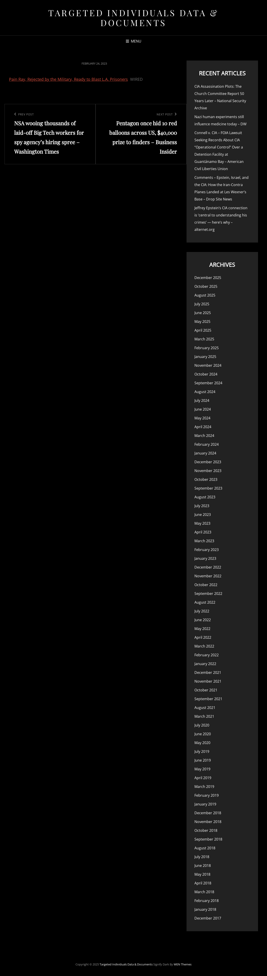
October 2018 (205, 830)
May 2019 (202, 769)
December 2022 (207, 567)
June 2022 (202, 619)
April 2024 (202, 426)
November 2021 (207, 681)
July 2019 (201, 751)
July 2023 (201, 505)
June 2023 (202, 514)
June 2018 (202, 865)
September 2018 (208, 839)
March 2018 (204, 891)
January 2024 (205, 453)
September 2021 (208, 698)
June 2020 (202, 733)
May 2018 (202, 874)
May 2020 (202, 742)
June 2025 (202, 312)
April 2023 (202, 532)
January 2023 (205, 558)
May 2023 (202, 523)
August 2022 (204, 602)
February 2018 (206, 900)
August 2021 (204, 707)
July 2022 (201, 611)
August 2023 (204, 497)
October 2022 (205, 584)
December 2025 (207, 277)
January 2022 (205, 663)
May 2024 (202, 418)
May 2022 (202, 628)
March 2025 (204, 339)
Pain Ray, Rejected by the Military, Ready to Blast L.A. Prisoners (68, 79)
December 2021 (207, 672)
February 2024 (206, 444)
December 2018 (207, 812)
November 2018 (207, 821)
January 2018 (205, 909)
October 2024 (205, 374)
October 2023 (205, 479)
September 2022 (208, 593)
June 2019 (202, 760)
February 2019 (206, 795)
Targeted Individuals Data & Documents (133, 17)
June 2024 (202, 409)
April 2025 (202, 330)
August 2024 (204, 391)
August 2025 (204, 295)
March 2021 (204, 716)
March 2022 (204, 646)
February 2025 (206, 347)
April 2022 (202, 637)
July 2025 (201, 303)
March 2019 (204, 786)
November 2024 (207, 365)
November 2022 (207, 575)
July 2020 (201, 725)
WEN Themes (182, 964)
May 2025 (202, 321)
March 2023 (204, 540)
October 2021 (205, 690)
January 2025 (205, 356)
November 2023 (207, 470)
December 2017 (207, 918)
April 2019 (202, 777)
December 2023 (207, 461)
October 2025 (205, 286)
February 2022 (206, 654)
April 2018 (202, 883)
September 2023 (208, 488)
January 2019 (205, 804)
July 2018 (201, 856)
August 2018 (204, 848)
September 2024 (208, 382)
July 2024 (201, 400)
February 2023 (206, 549)
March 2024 (204, 435)
